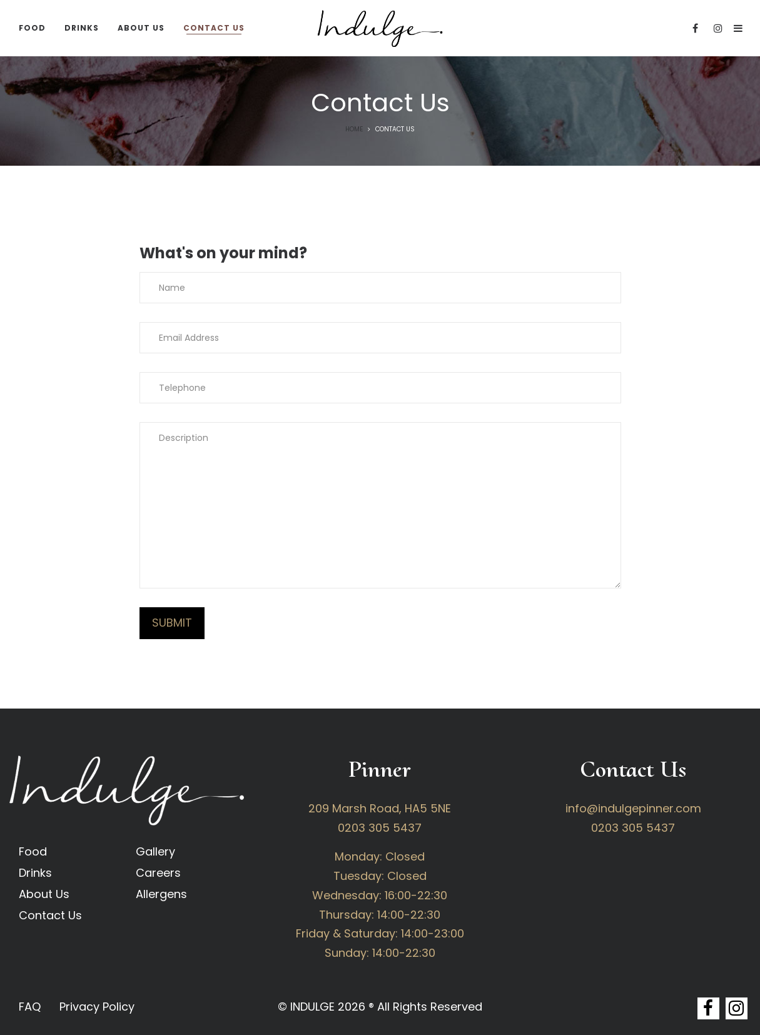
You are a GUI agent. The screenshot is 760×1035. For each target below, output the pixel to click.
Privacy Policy (96, 1006)
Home (354, 129)
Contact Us (50, 915)
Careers (158, 873)
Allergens (161, 894)
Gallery (155, 851)
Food (33, 851)
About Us (44, 894)
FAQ (30, 1006)
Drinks (35, 873)
